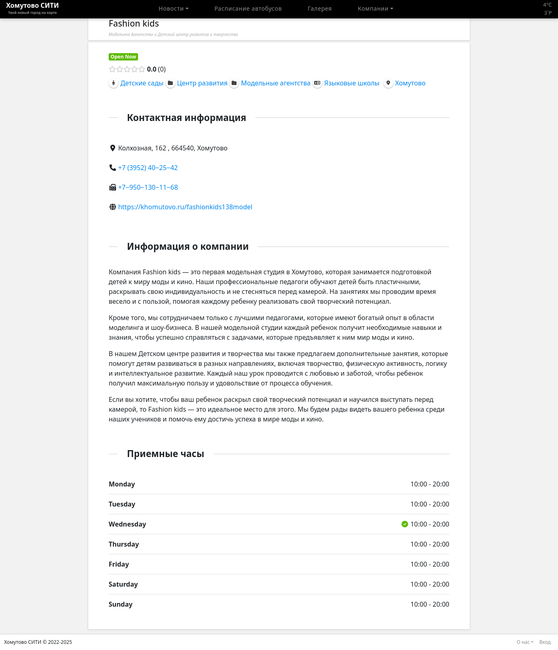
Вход (545, 642)
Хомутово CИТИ (32, 9)
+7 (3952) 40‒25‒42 (148, 167)
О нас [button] (523, 642)
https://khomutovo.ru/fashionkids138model (185, 206)
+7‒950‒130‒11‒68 (148, 187)
